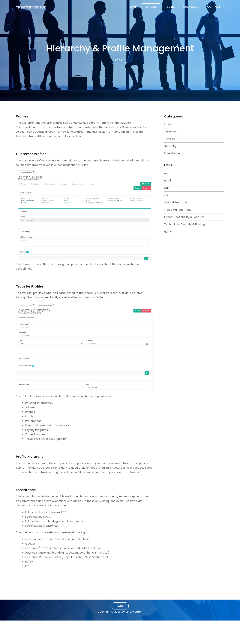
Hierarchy (170, 146)
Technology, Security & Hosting (184, 224)
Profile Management (177, 210)
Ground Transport (175, 202)
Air (165, 173)
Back (118, 60)
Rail (166, 195)
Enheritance (172, 153)
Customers (191, 7)
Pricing (170, 7)
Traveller (169, 139)
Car (166, 188)
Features (151, 7)
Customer (170, 131)
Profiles (168, 124)
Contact (213, 7)
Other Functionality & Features (184, 217)
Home (132, 7)
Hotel (167, 180)
